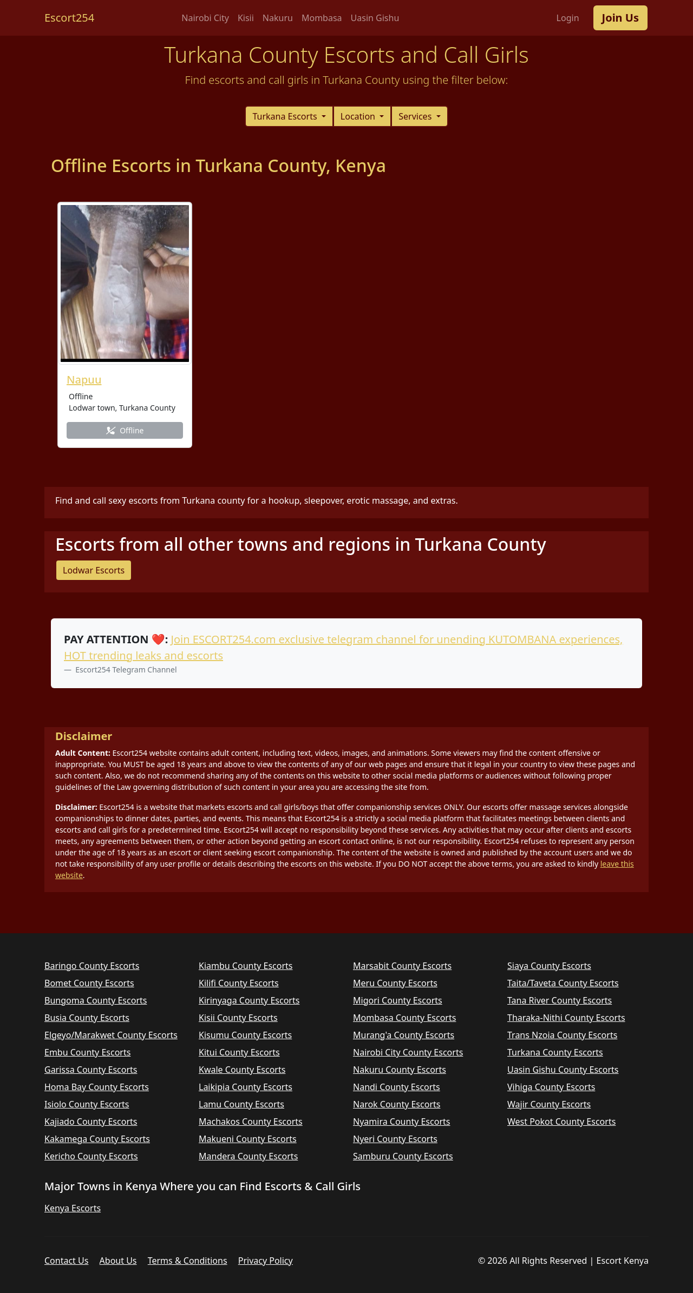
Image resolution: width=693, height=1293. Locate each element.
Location (359, 116)
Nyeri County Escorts (395, 1139)
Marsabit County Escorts (402, 966)
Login (568, 18)
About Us (118, 1260)
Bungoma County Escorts (95, 1000)
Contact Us (66, 1260)
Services (416, 116)
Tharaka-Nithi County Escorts (566, 1018)
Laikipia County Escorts (245, 1087)
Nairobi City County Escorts (408, 1052)
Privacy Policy (265, 1260)
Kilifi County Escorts (239, 983)
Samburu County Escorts (403, 1156)
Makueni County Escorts (248, 1139)
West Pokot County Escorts (561, 1121)
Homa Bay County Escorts (96, 1087)
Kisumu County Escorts (245, 1035)
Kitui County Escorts (239, 1052)
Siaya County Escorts (549, 966)
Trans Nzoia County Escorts (562, 1035)
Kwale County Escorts (242, 1070)
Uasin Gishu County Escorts (563, 1070)
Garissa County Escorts (90, 1070)
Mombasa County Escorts (404, 1018)
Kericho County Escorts (91, 1156)
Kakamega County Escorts (97, 1139)
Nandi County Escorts (396, 1087)
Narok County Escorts (396, 1104)
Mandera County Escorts (248, 1156)
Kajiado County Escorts (90, 1121)
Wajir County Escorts (549, 1104)
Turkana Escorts (285, 116)
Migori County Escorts (397, 1000)
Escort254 (69, 17)
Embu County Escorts (87, 1052)
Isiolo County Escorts (86, 1104)
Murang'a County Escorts (403, 1035)
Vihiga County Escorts (551, 1087)
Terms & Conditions (187, 1260)
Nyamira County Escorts (401, 1121)
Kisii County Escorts (238, 1018)
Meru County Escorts (395, 983)
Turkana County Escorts (555, 1052)
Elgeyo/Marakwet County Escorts (111, 1035)
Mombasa (322, 18)
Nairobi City (205, 18)
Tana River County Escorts (559, 1000)
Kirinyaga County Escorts (249, 1000)
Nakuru (278, 18)
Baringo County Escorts (91, 966)
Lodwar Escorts (94, 570)
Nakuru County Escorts (399, 1070)
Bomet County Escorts (89, 983)
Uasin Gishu (375, 18)
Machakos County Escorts (251, 1121)
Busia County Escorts (86, 1018)
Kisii (246, 18)
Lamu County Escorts (241, 1104)
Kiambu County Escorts (246, 966)
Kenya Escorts (72, 1208)
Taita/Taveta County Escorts (563, 983)
